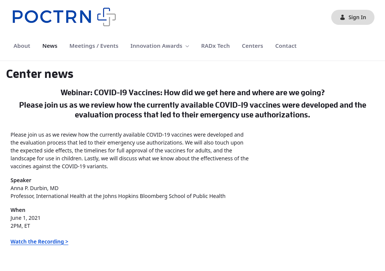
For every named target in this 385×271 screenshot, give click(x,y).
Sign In (353, 17)
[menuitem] (22, 46)
